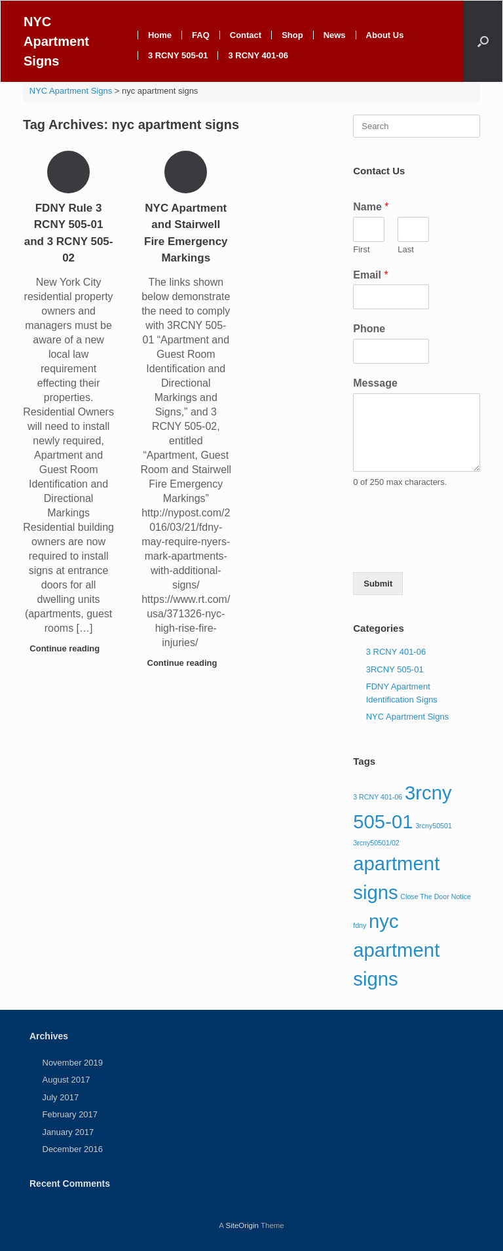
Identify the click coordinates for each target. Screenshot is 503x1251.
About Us (385, 35)
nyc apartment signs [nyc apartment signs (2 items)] (396, 950)
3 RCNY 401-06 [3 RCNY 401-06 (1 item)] (377, 797)
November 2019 (73, 1063)
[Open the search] (483, 41)
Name (370, 206)
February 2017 (70, 1114)
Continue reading (68, 648)
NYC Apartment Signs (407, 717)
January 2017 (68, 1132)
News (335, 35)
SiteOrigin (242, 1225)
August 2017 (66, 1080)
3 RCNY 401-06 (258, 55)
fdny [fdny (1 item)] (359, 925)
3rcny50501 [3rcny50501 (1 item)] (433, 826)
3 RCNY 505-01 (178, 55)
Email (370, 274)
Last (406, 249)
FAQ (201, 35)
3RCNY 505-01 (395, 669)
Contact (245, 35)
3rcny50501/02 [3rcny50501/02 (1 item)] (376, 843)
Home (160, 35)
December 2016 (73, 1149)
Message (375, 383)
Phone (369, 328)
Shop (292, 35)
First (361, 249)
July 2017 (61, 1097)
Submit (377, 583)
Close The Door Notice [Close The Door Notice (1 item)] (435, 896)
